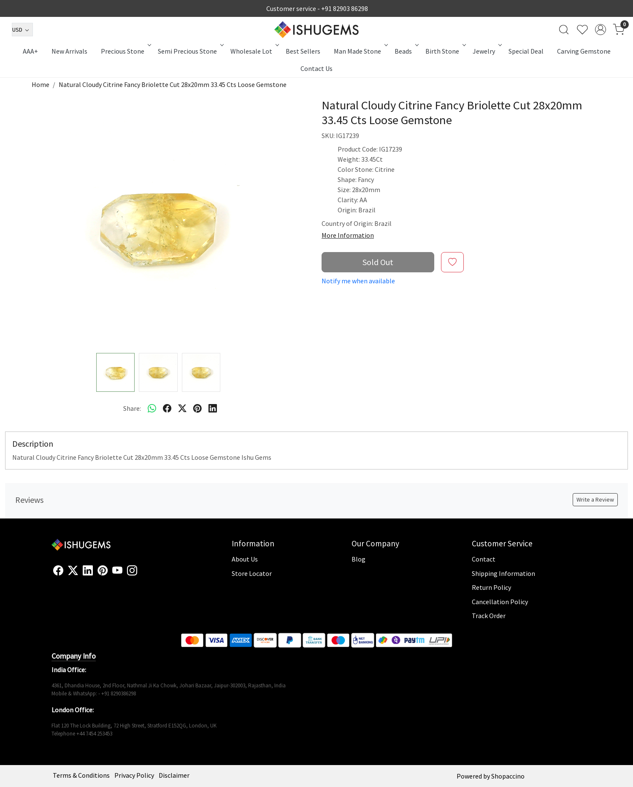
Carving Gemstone (584, 51)
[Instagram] (132, 571)
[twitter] (182, 408)
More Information (348, 235)
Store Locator (252, 573)
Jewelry (486, 51)
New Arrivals (69, 51)
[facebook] (167, 408)
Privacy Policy (134, 775)
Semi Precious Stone (190, 51)
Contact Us (316, 68)
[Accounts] (600, 29)
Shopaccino (508, 776)
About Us (245, 559)
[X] (73, 571)
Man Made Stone (360, 51)
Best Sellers (303, 51)
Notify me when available (358, 281)
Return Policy (491, 587)
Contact (483, 559)
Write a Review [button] (595, 499)
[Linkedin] (88, 571)
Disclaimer (174, 775)
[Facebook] (58, 571)
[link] (564, 29)
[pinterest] (197, 408)
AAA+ (30, 51)
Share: (132, 408)
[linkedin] (212, 408)
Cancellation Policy (500, 601)
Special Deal (526, 51)
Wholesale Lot (254, 51)
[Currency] (22, 29)
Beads (406, 51)
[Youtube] (117, 571)
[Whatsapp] (152, 408)
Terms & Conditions (81, 775)
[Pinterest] (102, 571)
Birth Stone (445, 51)
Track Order (489, 615)
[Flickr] (141, 574)
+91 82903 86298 (344, 8)
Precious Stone (125, 51)
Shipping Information (503, 573)
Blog (358, 559)
